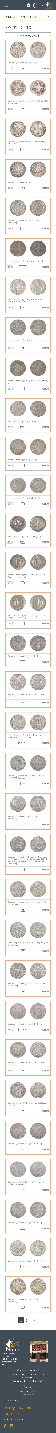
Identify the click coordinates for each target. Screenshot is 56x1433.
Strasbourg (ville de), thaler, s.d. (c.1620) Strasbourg (24, 817)
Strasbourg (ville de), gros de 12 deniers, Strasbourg (24, 221)
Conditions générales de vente (28, 1373)
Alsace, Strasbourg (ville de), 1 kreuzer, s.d (24, 498)
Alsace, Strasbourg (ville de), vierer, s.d (23, 460)
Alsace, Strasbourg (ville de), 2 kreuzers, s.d (25, 421)
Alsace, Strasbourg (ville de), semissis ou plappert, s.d (28, 341)
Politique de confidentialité (28, 1381)
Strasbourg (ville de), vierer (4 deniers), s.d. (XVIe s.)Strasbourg (27, 903)
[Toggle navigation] (6, 5)
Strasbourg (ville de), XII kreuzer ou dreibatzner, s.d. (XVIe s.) (27, 143)
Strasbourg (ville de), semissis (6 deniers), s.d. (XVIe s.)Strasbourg (28, 102)
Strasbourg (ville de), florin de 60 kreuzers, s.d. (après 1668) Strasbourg (26, 777)
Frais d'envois (28, 1377)
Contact (28, 1387)
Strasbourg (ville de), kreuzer (19, 182)
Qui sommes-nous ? (28, 1370)
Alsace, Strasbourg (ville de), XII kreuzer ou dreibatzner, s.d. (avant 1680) (25, 736)
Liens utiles (28, 1394)
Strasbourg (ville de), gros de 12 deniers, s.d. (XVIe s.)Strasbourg (27, 984)
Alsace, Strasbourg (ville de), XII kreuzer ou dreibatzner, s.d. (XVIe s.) (25, 300)
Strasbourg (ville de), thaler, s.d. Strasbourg (25, 656)
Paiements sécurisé (28, 1390)
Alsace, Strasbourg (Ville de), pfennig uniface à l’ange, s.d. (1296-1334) (26, 576)
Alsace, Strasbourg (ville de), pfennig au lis (25, 536)
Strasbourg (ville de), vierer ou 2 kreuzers (24, 63)
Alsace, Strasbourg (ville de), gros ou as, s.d (25, 261)
